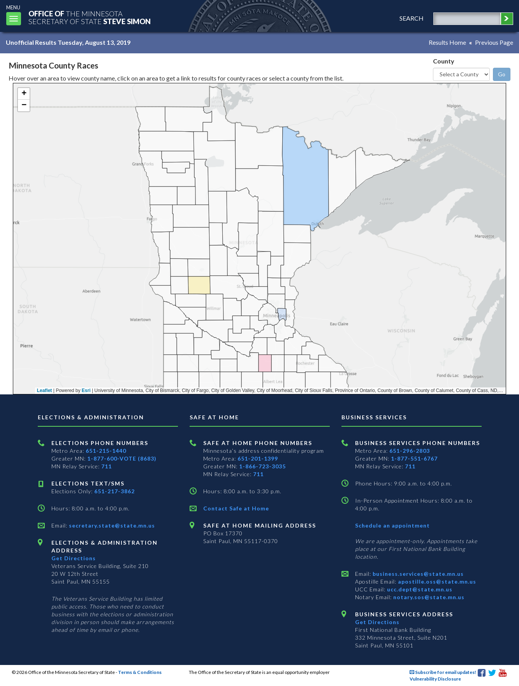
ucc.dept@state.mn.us (418, 589)
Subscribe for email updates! (443, 672)
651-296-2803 (409, 450)
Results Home (447, 42)
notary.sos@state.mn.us (428, 597)
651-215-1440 (106, 450)
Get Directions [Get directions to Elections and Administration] (73, 558)
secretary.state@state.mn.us (111, 525)
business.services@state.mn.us (417, 573)
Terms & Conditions (140, 672)
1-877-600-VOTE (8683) (122, 458)
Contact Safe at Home (236, 508)
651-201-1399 (258, 458)
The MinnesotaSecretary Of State (89, 17)
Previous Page (494, 42)
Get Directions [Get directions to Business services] (377, 622)
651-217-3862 (114, 491)
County (443, 61)
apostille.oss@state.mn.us (436, 581)
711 (106, 466)
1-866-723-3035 (262, 466)
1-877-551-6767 (414, 458)
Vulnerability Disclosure (435, 679)
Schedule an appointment (392, 525)
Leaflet (44, 390)
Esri (86, 390)
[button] (24, 94)
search (411, 18)
